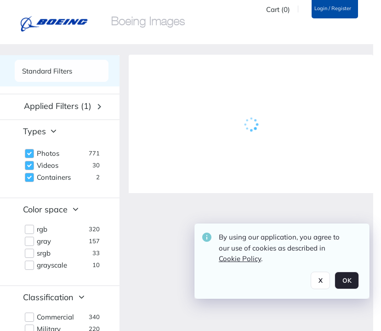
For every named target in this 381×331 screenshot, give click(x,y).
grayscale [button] (52, 265)
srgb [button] (44, 253)
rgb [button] (42, 229)
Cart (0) (278, 10)
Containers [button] (54, 177)
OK (346, 280)
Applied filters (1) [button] (57, 106)
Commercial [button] (55, 317)
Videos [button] (47, 165)
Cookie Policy (240, 258)
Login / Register (332, 8)
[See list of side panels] (61, 71)
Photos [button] (48, 153)
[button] (62, 107)
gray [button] (44, 241)
